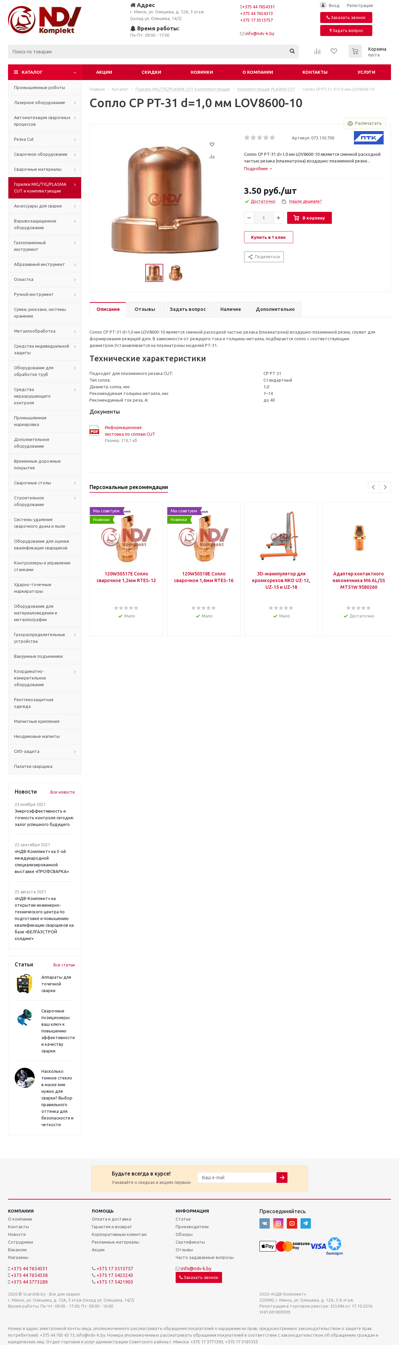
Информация (192, 1211)
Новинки (202, 72)
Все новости (62, 792)
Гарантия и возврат (112, 1226)
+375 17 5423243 (114, 1275)
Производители (192, 1226)
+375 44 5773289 (29, 1282)
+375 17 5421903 (114, 1282)
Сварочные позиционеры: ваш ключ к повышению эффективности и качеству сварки (58, 1030)
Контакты (315, 72)
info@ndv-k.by (259, 33)
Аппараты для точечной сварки (56, 984)
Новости (17, 1234)
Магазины (18, 1257)
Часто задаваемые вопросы (205, 1257)
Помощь (103, 1211)
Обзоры (184, 1234)
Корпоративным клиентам (119, 1234)
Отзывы (184, 1249)
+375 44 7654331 (258, 6)
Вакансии (17, 1249)
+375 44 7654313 (256, 13)
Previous (373, 487)
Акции (104, 72)
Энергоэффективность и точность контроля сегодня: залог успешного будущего (44, 818)
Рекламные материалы (115, 1242)
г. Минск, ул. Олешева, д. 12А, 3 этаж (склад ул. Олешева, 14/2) (167, 11)
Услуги (366, 72)
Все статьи (64, 965)
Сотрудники (20, 1242)
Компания (21, 1211)
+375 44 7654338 (29, 1275)
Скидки (151, 72)
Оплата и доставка (111, 1219)
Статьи (183, 1219)
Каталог (32, 72)
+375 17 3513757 (256, 20)
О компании (257, 72)
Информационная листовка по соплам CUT (130, 430)
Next (385, 487)
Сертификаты (190, 1242)
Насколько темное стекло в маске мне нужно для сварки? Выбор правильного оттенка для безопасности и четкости (57, 1098)
